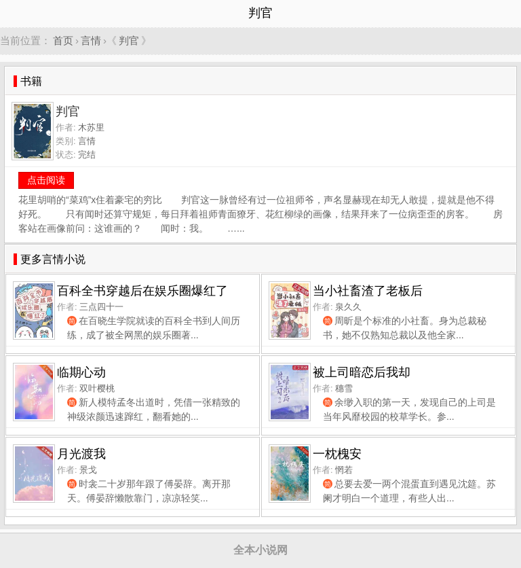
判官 (129, 40)
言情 (91, 40)
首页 (63, 40)
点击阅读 (46, 180)
